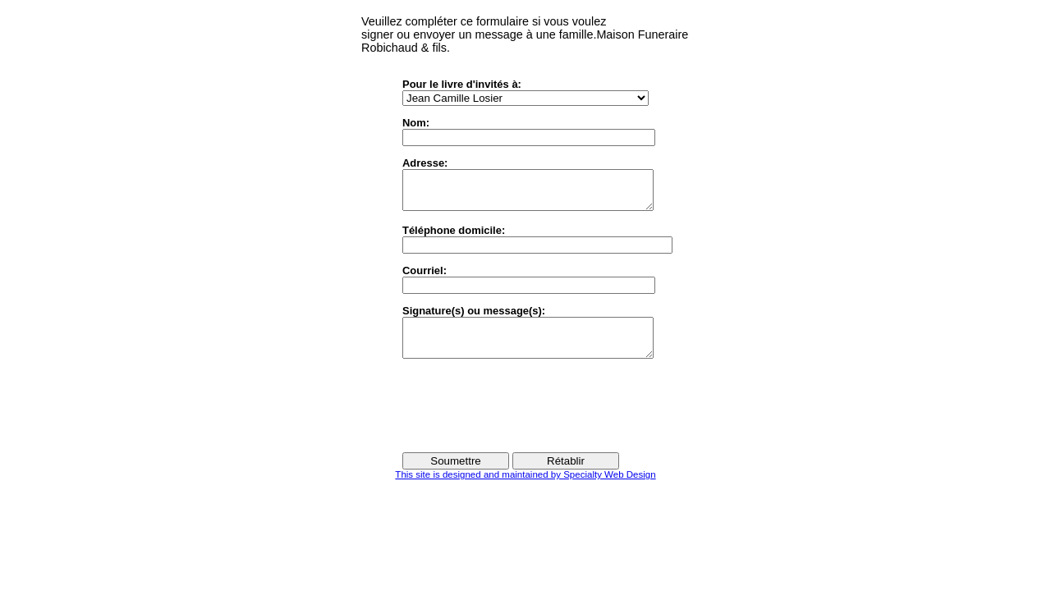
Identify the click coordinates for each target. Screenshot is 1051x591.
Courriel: (424, 278)
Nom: (415, 123)
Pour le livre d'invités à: (461, 84)
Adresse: (424, 163)
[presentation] (527, 419)
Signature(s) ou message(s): (473, 318)
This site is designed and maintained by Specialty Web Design (525, 489)
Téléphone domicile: (453, 237)
